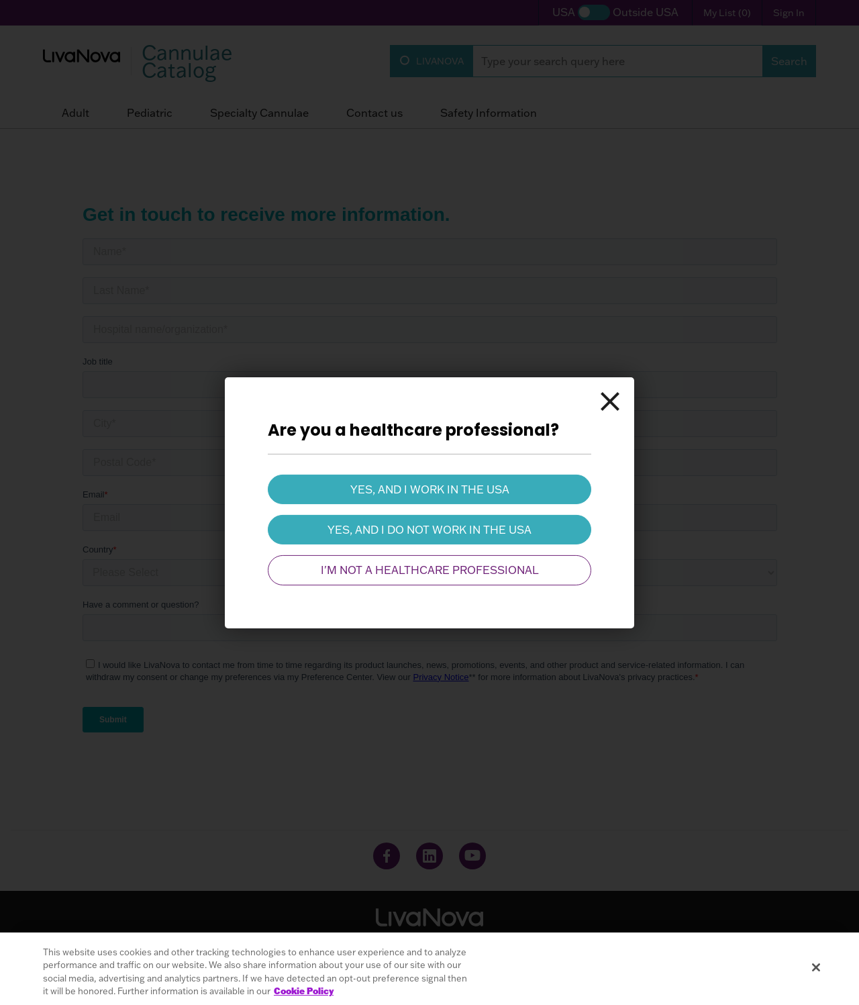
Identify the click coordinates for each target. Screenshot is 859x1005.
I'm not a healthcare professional (430, 570)
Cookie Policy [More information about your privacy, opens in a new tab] (304, 991)
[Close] (610, 400)
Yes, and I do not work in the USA (429, 529)
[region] (429, 968)
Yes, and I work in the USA (429, 488)
